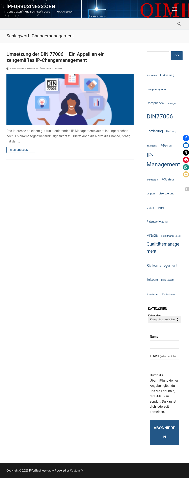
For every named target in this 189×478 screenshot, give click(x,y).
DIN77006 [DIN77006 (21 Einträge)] (160, 116)
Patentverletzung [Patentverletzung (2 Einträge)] (157, 221)
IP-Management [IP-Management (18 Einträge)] (163, 160)
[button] (186, 138)
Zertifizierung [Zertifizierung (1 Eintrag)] (168, 294)
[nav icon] (174, 9)
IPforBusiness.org (30, 6)
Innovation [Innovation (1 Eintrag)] (152, 146)
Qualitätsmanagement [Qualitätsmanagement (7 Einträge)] (163, 248)
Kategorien (154, 315)
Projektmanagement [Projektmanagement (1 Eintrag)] (171, 236)
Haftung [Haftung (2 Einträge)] (171, 131)
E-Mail (163, 356)
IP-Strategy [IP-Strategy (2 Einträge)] (167, 179)
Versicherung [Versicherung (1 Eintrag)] (153, 294)
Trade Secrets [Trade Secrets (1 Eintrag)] (167, 280)
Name (154, 337)
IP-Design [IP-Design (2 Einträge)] (166, 145)
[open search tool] (179, 24)
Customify (76, 470)
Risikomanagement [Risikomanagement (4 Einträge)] (162, 265)
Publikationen (51, 68)
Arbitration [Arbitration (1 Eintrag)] (152, 75)
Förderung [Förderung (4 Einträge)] (155, 131)
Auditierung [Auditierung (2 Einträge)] (167, 75)
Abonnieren (165, 432)
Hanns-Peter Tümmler (22, 68)
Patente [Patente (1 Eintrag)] (160, 208)
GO (176, 55)
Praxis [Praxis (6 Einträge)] (152, 235)
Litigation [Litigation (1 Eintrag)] (151, 193)
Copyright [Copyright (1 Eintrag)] (171, 103)
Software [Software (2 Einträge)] (152, 279)
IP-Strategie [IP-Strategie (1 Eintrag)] (152, 179)
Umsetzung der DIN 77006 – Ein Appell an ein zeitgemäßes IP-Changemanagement (55, 57)
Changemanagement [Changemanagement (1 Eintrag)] (157, 89)
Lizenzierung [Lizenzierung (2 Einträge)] (166, 193)
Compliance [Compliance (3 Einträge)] (155, 103)
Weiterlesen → (21, 149)
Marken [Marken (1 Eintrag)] (150, 208)
